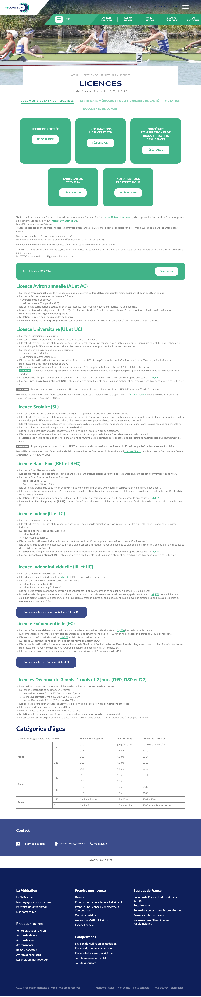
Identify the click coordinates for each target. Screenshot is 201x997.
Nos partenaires (26, 912)
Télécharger (45, 139)
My (153, 594)
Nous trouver (160, 988)
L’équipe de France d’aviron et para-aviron (155, 899)
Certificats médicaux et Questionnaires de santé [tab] (119, 101)
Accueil (75, 75)
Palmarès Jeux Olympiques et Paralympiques (152, 922)
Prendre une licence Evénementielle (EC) (46, 662)
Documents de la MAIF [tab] (100, 109)
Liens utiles (177, 988)
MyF (62, 577)
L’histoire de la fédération (31, 907)
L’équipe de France (172, 19)
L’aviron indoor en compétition (94, 954)
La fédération (24, 897)
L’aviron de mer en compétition (94, 949)
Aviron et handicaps (28, 955)
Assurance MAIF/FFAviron (91, 920)
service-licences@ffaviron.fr (70, 844)
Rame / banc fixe (26, 950)
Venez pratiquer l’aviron (31, 931)
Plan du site (123, 988)
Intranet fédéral (138, 394)
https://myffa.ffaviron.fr (64, 221)
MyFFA (155, 377)
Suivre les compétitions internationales (158, 911)
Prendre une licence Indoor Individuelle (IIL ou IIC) (51, 612)
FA (158, 594)
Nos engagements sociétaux (33, 902)
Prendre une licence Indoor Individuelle (99, 902)
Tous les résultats (85, 963)
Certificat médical (86, 915)
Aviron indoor (150, 19)
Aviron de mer (128, 19)
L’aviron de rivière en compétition (96, 944)
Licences (80, 897)
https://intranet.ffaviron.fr (118, 217)
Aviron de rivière (106, 19)
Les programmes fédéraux (32, 960)
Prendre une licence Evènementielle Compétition (97, 909)
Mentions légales (105, 988)
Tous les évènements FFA (90, 959)
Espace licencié (84, 925)
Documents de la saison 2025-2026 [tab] (47, 101)
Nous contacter (141, 988)
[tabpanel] (100, 162)
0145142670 (98, 843)
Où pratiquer (193, 19)
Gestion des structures (100, 75)
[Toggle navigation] (170, 7)
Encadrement (142, 906)
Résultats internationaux (149, 915)
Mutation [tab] (172, 101)
